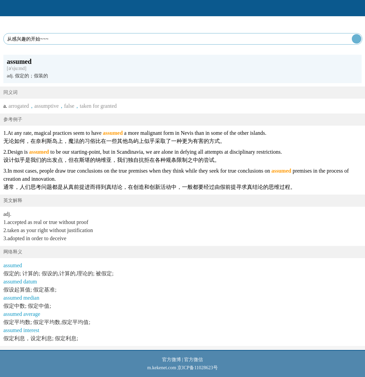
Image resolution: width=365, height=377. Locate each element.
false (69, 106)
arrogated (18, 106)
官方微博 (171, 359)
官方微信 (193, 359)
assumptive (47, 106)
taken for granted (98, 106)
